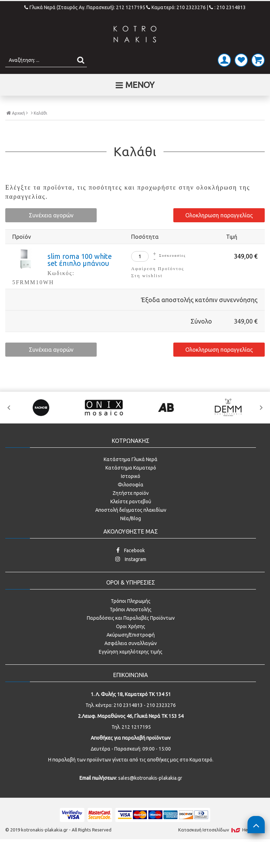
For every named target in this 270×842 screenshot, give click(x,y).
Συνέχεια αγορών (51, 215)
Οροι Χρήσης (130, 626)
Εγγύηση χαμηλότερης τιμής (130, 652)
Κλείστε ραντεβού (130, 501)
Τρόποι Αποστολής (131, 609)
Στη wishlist (146, 275)
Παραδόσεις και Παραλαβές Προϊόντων (131, 618)
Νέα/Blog (130, 518)
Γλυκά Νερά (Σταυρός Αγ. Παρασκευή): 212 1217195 (85, 7)
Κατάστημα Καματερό (130, 468)
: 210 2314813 (227, 7)
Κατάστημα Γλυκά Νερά (131, 459)
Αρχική (17, 112)
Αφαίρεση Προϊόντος (157, 268)
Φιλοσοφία (130, 484)
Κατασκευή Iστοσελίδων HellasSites (221, 829)
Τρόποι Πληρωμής (130, 601)
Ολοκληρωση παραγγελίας (219, 215)
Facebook (130, 550)
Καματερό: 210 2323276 (176, 7)
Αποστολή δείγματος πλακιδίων (130, 510)
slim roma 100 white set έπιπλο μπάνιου (79, 259)
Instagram (130, 559)
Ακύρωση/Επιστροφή (131, 635)
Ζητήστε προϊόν (130, 493)
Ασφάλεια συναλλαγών (130, 643)
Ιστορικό (130, 476)
